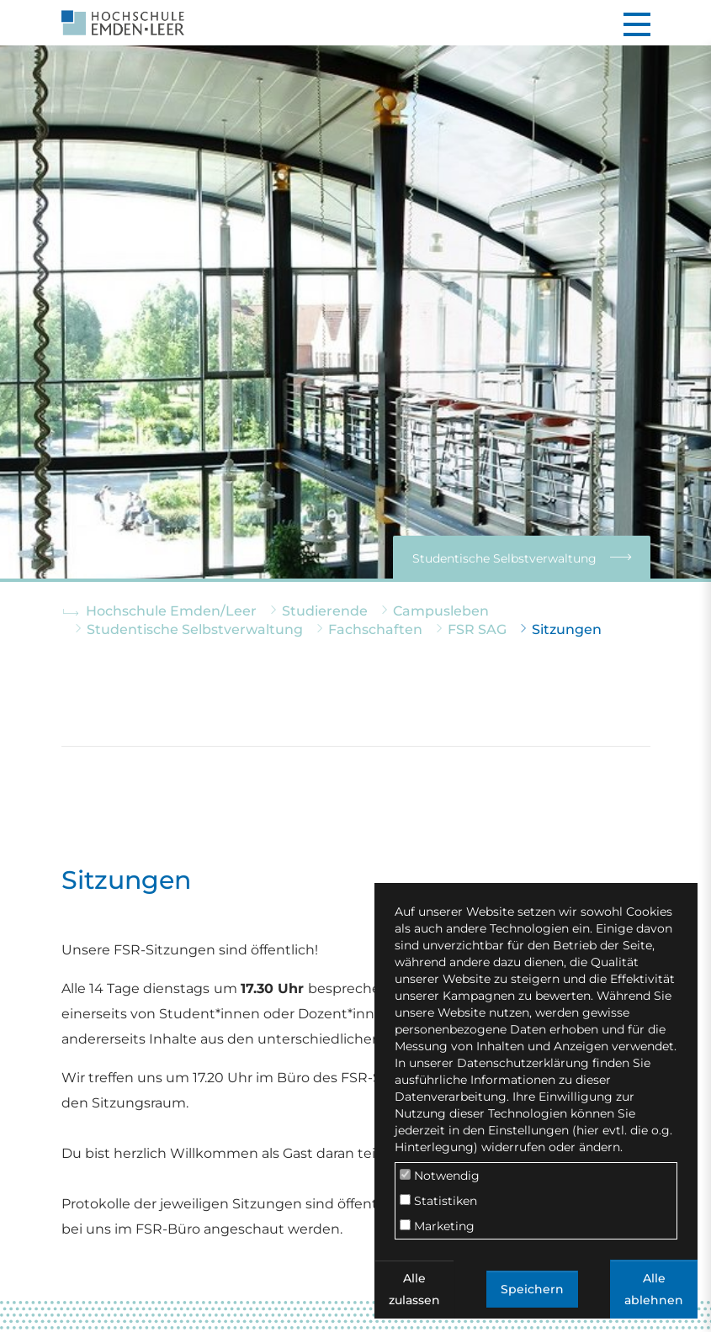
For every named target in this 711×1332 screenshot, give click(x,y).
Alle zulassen (414, 1289)
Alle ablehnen (653, 1289)
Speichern (532, 1289)
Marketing (437, 1226)
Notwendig (440, 1175)
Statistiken (438, 1200)
